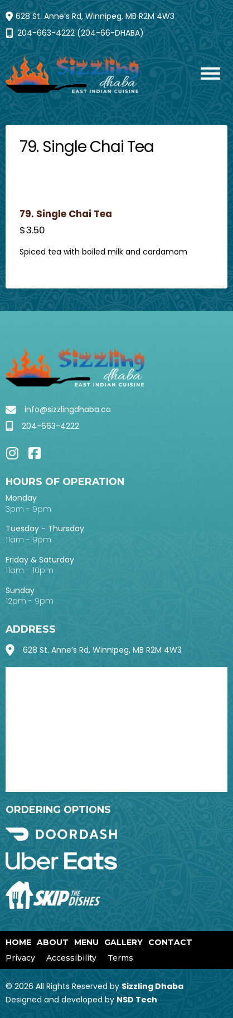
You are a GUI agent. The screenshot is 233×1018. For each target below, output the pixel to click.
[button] (205, 74)
